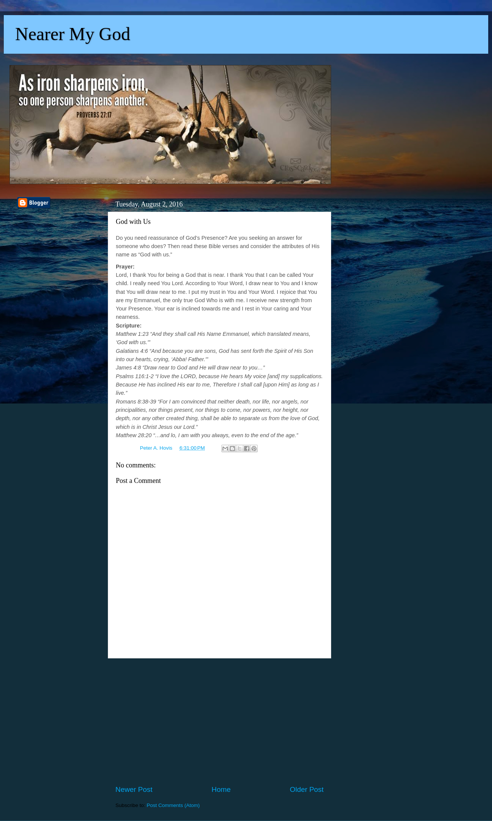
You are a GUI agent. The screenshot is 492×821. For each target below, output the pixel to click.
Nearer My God (72, 34)
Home (221, 789)
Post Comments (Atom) (173, 805)
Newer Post (134, 789)
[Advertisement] (219, 721)
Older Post (307, 789)
